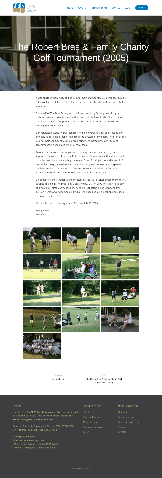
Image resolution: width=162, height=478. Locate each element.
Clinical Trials (99, 7)
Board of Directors (92, 417)
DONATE (142, 8)
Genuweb (86, 469)
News (127, 7)
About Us (82, 7)
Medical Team (90, 422)
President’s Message (93, 427)
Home (70, 7)
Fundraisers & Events (128, 422)
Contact (122, 431)
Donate (121, 427)
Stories (116, 7)
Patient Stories (125, 417)
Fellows (86, 431)
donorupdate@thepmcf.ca (31, 440)
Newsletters (124, 412)
